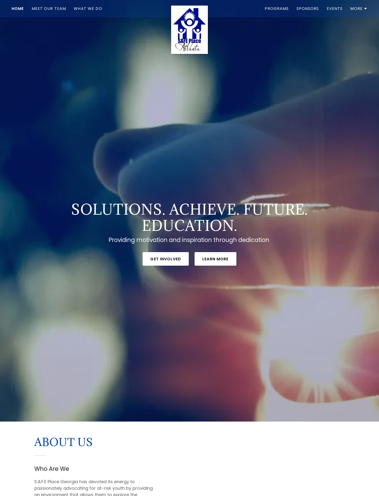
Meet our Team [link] (49, 8)
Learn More (215, 259)
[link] (189, 8)
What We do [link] (88, 8)
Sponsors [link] (308, 8)
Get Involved (165, 259)
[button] (358, 9)
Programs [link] (277, 8)
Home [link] (18, 8)
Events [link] (335, 8)
